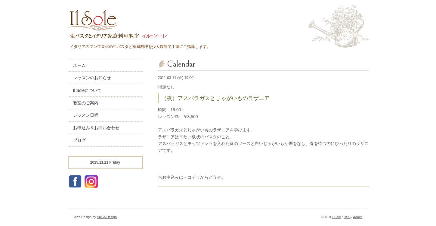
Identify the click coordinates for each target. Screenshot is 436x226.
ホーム (79, 65)
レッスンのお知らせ (92, 77)
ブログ (79, 140)
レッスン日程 (85, 115)
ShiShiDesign (107, 217)
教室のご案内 (85, 102)
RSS (347, 217)
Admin (357, 217)
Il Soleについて (87, 90)
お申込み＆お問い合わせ (96, 127)
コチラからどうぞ (204, 177)
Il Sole (336, 217)
